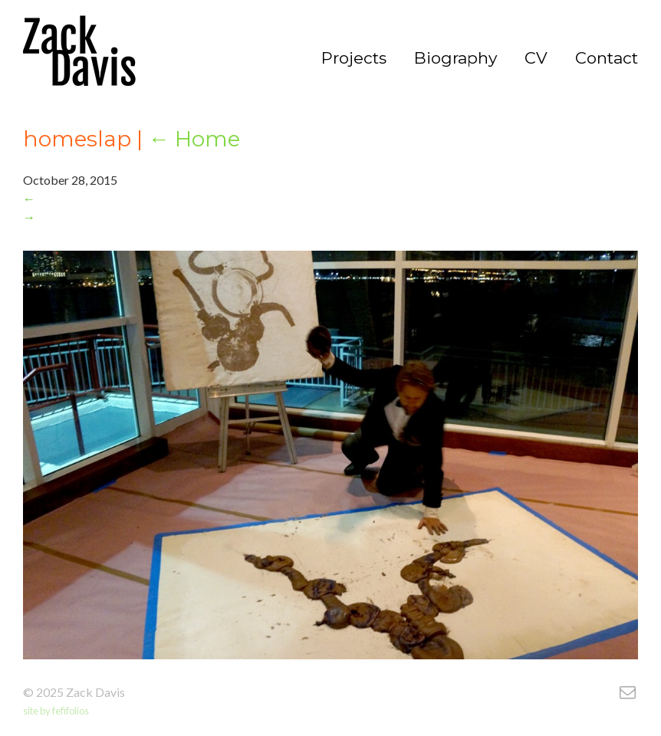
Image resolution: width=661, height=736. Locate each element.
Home (194, 139)
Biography (455, 58)
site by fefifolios (56, 711)
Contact (606, 58)
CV (536, 58)
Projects (353, 58)
